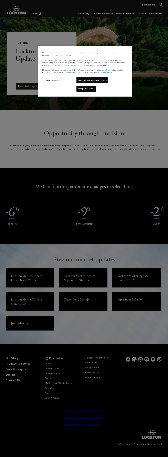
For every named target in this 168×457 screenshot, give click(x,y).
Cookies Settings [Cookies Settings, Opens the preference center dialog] (52, 80)
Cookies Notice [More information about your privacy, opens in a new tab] (106, 72)
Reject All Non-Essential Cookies (92, 80)
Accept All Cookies (86, 89)
